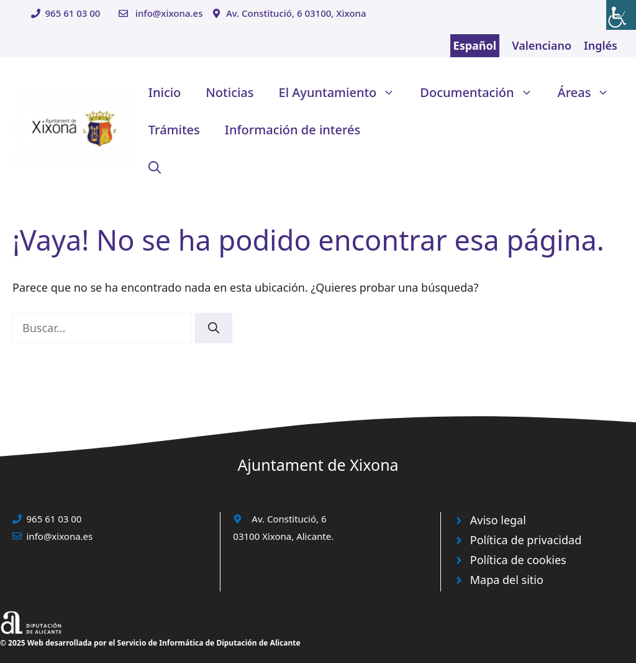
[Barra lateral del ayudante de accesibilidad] (621, 15)
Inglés (600, 45)
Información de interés (292, 129)
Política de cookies (518, 559)
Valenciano (541, 45)
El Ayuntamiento (343, 92)
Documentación (482, 92)
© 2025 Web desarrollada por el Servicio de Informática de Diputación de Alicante (150, 643)
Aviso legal (498, 519)
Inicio (164, 92)
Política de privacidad (525, 539)
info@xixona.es (169, 13)
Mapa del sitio (506, 579)
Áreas (590, 92)
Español (475, 45)
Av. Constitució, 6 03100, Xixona (296, 13)
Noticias (229, 92)
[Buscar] (213, 328)
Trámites (174, 129)
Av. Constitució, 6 (289, 518)
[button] (154, 167)
